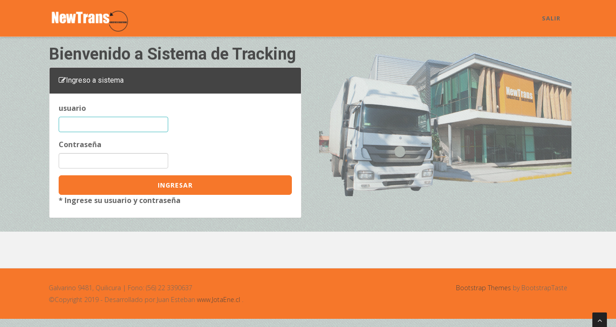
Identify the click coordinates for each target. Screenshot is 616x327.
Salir (551, 18)
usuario (72, 108)
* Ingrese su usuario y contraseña (119, 200)
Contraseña (80, 144)
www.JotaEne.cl (217, 299)
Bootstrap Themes (483, 287)
